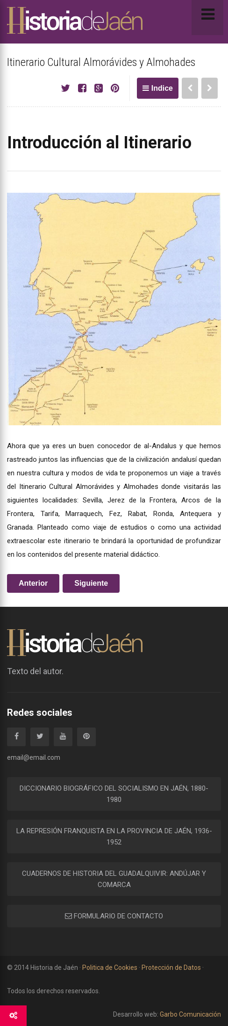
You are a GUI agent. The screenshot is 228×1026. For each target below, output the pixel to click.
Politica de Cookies (109, 967)
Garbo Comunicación (189, 1014)
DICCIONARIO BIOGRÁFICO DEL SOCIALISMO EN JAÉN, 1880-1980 (114, 794)
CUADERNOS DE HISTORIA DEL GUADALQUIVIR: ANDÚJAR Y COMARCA (114, 879)
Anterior (33, 583)
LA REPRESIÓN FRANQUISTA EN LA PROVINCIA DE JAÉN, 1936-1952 (114, 836)
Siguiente (91, 583)
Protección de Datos (171, 967)
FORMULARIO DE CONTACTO (114, 916)
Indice (157, 88)
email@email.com (33, 757)
